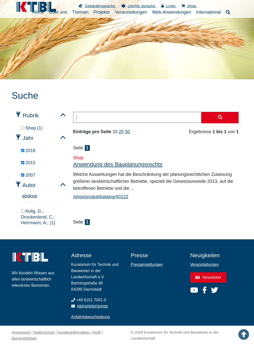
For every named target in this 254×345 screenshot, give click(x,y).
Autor (29, 185)
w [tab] (35, 195)
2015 (28, 162)
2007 (28, 175)
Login (169, 6)
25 (121, 131)
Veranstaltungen (204, 264)
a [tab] (23, 195)
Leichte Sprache (142, 6)
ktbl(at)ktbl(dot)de (92, 306)
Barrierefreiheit (24, 338)
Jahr (28, 138)
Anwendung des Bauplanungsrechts (117, 164)
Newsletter (208, 277)
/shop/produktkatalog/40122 (100, 196)
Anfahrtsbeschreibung (90, 317)
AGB (96, 332)
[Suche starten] (220, 117)
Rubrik (31, 115)
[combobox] (137, 117)
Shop (189, 6)
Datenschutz (44, 332)
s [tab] (33, 195)
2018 (28, 150)
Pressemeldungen (147, 264)
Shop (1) (32, 127)
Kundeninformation (74, 332)
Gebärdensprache (100, 6)
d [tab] (28, 195)
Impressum (21, 332)
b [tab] (26, 195)
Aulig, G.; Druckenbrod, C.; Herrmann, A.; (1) (38, 217)
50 (127, 131)
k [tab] (31, 195)
